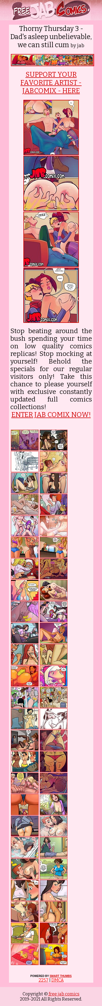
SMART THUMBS (61, 976)
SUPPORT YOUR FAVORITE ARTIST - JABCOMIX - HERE (51, 83)
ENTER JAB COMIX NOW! (51, 415)
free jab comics (63, 994)
